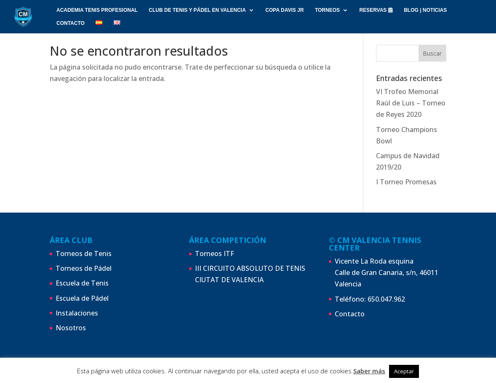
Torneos (327, 10)
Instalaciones (77, 313)
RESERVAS (375, 10)
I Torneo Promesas (406, 181)
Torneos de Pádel (84, 268)
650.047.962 (386, 299)
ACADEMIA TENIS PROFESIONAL (97, 10)
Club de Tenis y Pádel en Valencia (197, 10)
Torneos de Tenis (84, 253)
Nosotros (71, 327)
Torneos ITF (214, 253)
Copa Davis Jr (284, 10)
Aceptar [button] (404, 371)
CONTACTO (70, 23)
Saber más (369, 371)
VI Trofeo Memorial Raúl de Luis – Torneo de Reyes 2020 (410, 103)
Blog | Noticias (425, 10)
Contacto (350, 313)
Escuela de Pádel (82, 298)
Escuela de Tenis (82, 283)
